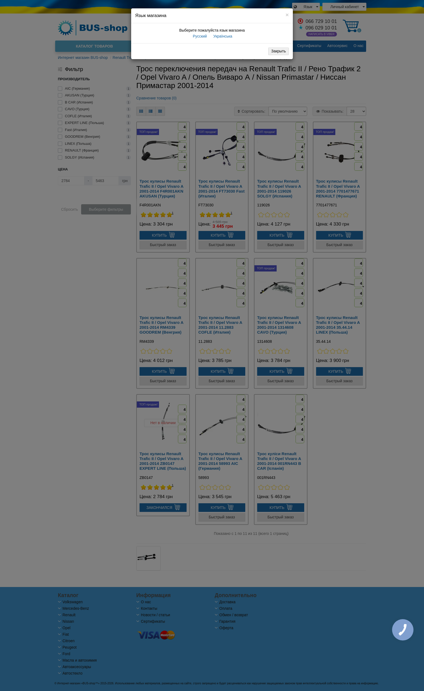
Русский (199, 36)
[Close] (287, 15)
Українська (222, 36)
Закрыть (278, 51)
